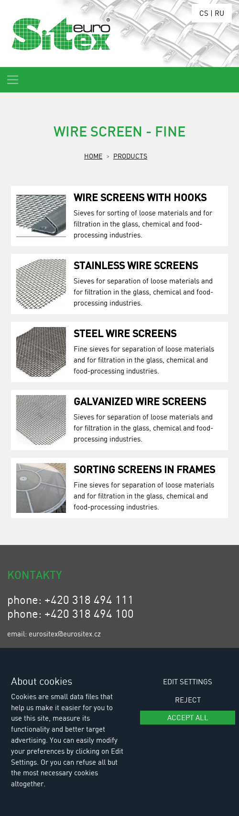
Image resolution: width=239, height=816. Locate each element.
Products (130, 155)
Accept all (187, 717)
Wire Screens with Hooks (140, 197)
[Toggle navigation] (12, 80)
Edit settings (187, 681)
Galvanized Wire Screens (140, 401)
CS (203, 13)
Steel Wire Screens (125, 333)
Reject (188, 699)
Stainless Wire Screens (136, 265)
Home (93, 155)
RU (219, 13)
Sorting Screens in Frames (144, 469)
